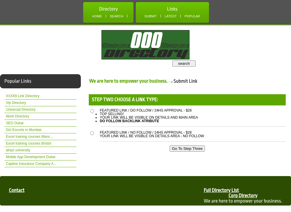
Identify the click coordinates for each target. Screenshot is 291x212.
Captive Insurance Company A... (31, 164)
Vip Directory (16, 103)
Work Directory (17, 116)
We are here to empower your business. (128, 81)
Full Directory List (221, 190)
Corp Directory (242, 195)
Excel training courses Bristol (28, 143)
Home (97, 16)
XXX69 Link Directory (22, 96)
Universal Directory (21, 109)
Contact (16, 190)
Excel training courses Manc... (29, 137)
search (184, 63)
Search (116, 16)
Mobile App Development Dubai (30, 157)
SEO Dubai (15, 123)
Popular (192, 16)
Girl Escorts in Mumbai (23, 130)
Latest (171, 16)
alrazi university (18, 150)
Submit (151, 16)
